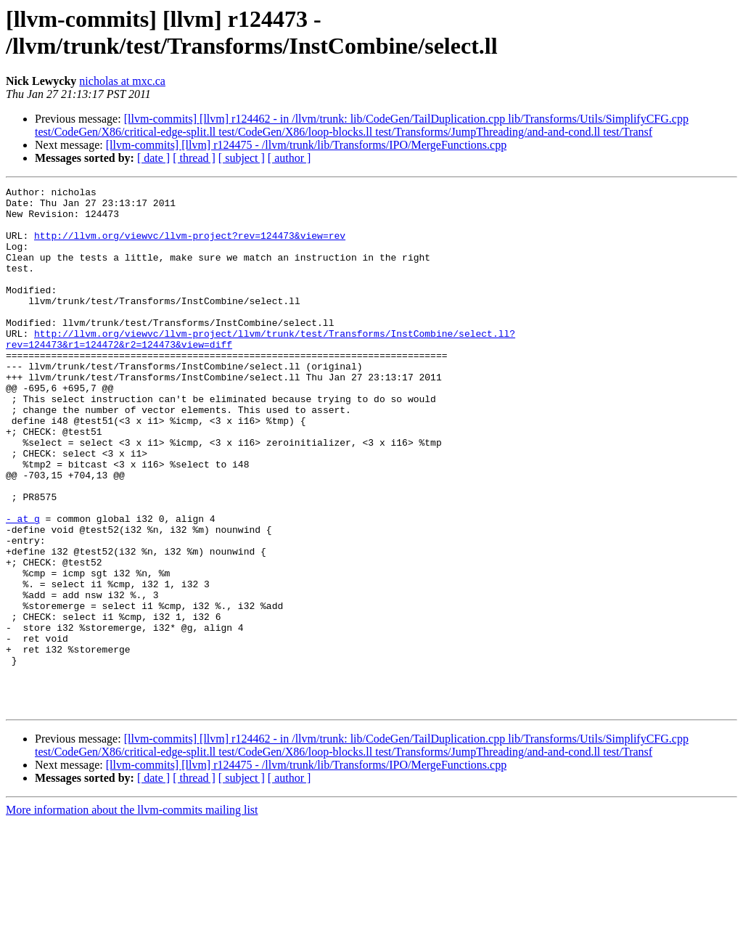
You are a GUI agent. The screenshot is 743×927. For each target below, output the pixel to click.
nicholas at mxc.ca (122, 81)
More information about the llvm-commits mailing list (132, 914)
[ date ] (153, 158)
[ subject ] (241, 158)
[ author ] (289, 158)
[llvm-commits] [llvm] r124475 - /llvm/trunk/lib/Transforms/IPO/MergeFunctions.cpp (306, 145)
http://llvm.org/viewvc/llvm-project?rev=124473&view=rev (189, 246)
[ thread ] (194, 158)
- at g (23, 585)
